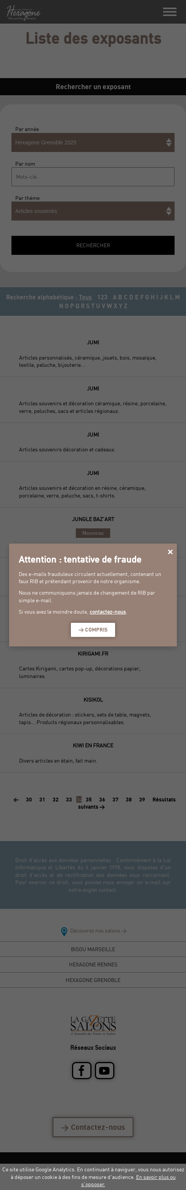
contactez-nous (108, 611)
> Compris (93, 629)
